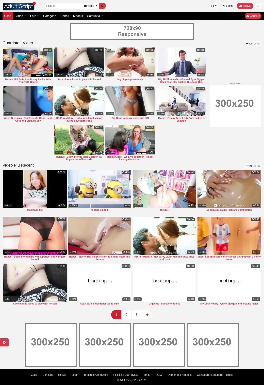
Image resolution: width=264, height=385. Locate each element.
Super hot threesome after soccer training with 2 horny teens (229, 258)
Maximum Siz (35, 209)
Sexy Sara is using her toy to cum (99, 303)
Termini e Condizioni (96, 374)
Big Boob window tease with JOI (130, 118)
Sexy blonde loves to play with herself (79, 79)
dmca (147, 374)
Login (228, 5)
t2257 (159, 374)
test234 (164, 209)
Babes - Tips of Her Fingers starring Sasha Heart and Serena (99, 258)
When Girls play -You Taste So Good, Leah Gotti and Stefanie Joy (28, 119)
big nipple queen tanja (130, 79)
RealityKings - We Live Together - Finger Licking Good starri (130, 158)
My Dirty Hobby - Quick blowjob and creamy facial (229, 303)
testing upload (99, 209)
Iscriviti (245, 5)
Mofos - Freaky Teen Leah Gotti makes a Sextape (181, 119)
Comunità (95, 16)
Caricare (253, 15)
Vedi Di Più (253, 43)
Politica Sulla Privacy (125, 374)
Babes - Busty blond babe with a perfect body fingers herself (34, 258)
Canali (64, 16)
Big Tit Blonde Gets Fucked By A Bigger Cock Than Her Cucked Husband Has (181, 80)
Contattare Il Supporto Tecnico (215, 374)
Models (78, 16)
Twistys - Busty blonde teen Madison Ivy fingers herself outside (79, 158)
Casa (7, 16)
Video (20, 16)
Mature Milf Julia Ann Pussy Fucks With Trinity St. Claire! (28, 80)
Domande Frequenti (180, 374)
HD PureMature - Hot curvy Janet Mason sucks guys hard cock (79, 119)
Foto (34, 16)
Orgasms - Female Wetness (164, 303)
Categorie (49, 16)
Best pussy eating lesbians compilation (229, 209)
